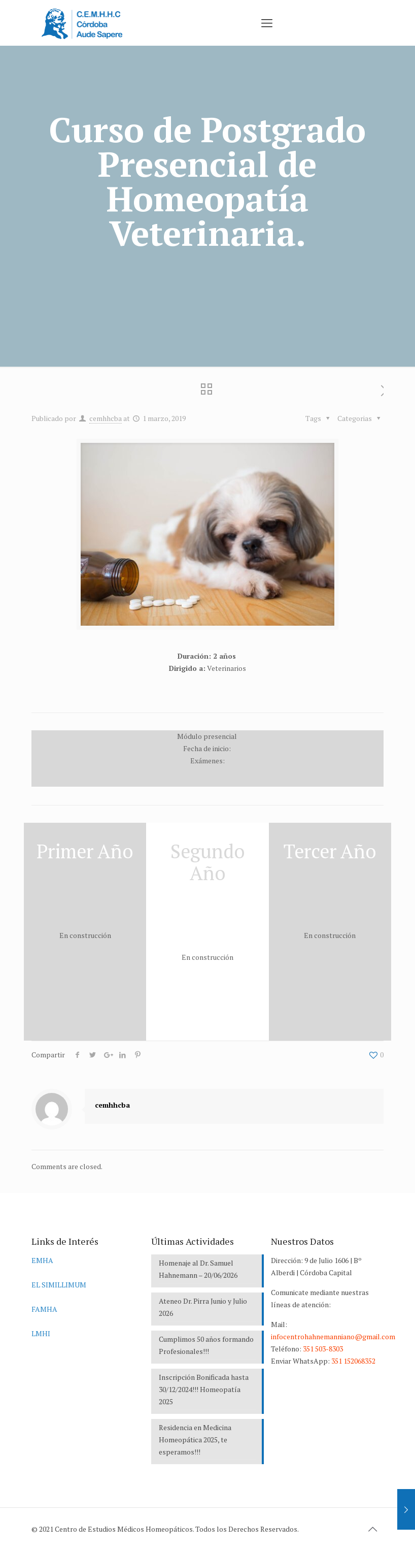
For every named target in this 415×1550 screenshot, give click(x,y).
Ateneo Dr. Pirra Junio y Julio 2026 (203, 1307)
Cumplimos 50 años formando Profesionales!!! (206, 1345)
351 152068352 (353, 1361)
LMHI (40, 1333)
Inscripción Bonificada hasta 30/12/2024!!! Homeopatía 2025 (204, 1389)
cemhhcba (105, 418)
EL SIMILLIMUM (58, 1284)
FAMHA (44, 1309)
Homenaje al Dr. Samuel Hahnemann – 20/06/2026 (198, 1269)
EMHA (42, 1260)
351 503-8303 (323, 1348)
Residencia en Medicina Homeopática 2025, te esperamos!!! (195, 1440)
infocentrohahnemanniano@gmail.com (333, 1336)
